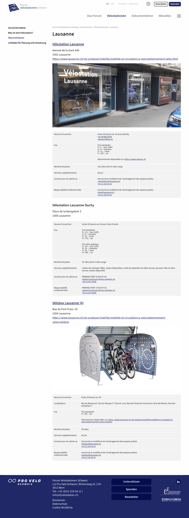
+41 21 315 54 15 (105, 183)
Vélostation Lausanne (68, 44)
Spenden (174, 4)
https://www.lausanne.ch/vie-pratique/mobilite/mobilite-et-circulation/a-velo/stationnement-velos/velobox (127, 420)
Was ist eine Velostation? (20, 32)
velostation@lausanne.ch (109, 181)
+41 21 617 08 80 (89, 281)
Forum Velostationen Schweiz (65, 27)
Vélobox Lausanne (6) (68, 303)
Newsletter (161, 4)
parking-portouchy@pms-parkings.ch (98, 279)
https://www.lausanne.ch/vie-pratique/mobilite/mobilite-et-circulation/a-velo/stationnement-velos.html (115, 59)
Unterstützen (131, 482)
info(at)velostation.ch (65, 495)
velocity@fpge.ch (105, 139)
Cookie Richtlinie (62, 507)
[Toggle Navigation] (178, 15)
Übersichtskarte (16, 37)
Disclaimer (58, 500)
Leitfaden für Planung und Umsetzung (27, 42)
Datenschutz (59, 504)
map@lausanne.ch (106, 192)
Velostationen (17, 28)
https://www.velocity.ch (135, 159)
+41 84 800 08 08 (105, 136)
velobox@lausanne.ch (91, 443)
